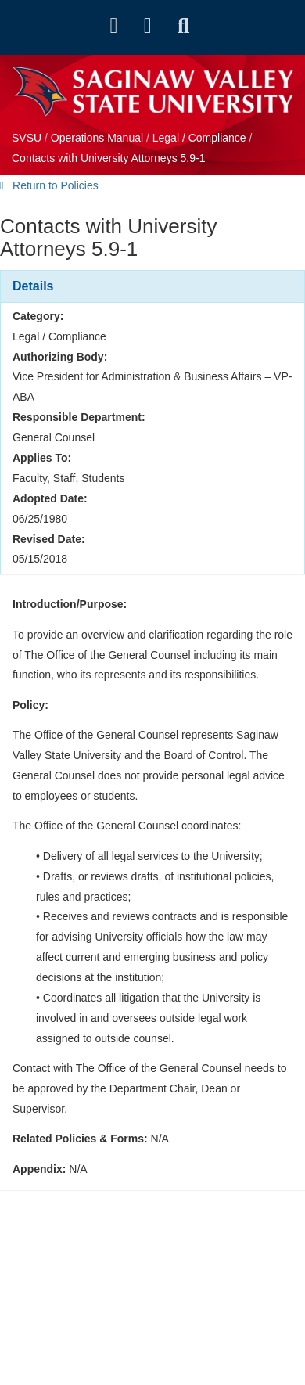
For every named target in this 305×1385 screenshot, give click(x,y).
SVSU (26, 137)
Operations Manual (97, 137)
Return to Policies (49, 185)
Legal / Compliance (199, 137)
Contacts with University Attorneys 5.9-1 (108, 158)
